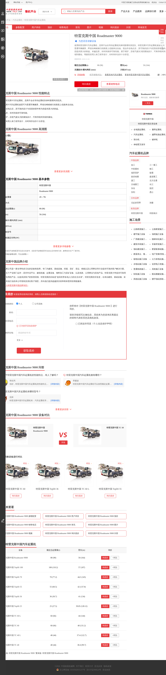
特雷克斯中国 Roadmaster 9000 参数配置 (19, 516)
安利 (133, 192)
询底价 (105, 558)
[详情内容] (55, 384)
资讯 (77, 27)
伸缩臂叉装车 (139, 145)
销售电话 (63, 27)
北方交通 (153, 181)
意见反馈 (98, 666)
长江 (151, 184)
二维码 (163, 75)
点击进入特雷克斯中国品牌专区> (14, 285)
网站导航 (17, 2)
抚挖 (151, 188)
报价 (50, 27)
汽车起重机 (17, 20)
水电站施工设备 (140, 264)
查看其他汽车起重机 (113, 75)
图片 (89, 27)
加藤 (151, 203)
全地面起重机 (139, 130)
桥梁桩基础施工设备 (159, 249)
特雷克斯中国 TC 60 (15, 489)
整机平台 (30, 11)
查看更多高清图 (62, 171)
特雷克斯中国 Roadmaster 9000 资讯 (60, 525)
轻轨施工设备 (139, 274)
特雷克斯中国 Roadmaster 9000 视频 (17, 533)
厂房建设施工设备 (140, 239)
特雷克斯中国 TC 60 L (78, 489)
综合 (6, 27)
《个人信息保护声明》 (102, 323)
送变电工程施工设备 (159, 264)
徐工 (133, 165)
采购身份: (9, 304)
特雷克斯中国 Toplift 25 (12, 606)
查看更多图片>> (60, 79)
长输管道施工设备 (159, 244)
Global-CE (162, 2)
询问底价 (114, 27)
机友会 (154, 2)
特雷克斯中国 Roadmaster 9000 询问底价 (62, 533)
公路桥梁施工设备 (140, 229)
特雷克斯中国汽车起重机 (35, 20)
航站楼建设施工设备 (159, 274)
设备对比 (162, 31)
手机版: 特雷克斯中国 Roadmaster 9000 (18, 653)
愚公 (151, 192)
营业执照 (106, 670)
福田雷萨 (135, 173)
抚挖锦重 (135, 177)
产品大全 (125, 11)
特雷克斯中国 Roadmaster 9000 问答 (103, 533)
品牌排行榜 (150, 11)
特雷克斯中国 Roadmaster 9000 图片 (103, 525)
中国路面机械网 (11, 11)
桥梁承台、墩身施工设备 (140, 254)
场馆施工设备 (158, 234)
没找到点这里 (162, 40)
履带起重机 (157, 130)
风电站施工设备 (140, 279)
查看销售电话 (113, 84)
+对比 (114, 558)
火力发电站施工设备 (159, 259)
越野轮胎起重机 (158, 135)
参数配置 (20, 27)
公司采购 (37, 304)
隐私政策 (107, 666)
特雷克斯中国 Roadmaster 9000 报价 (103, 516)
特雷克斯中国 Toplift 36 (47, 489)
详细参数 (81, 75)
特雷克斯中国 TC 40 (10, 645)
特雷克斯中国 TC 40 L (11, 635)
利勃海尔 (153, 213)
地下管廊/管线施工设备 (159, 254)
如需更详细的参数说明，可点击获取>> (14, 254)
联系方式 (89, 666)
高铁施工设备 (158, 269)
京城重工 (135, 184)
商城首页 (142, 27)
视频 (101, 27)
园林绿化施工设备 (159, 239)
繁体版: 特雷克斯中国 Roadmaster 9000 (52, 653)
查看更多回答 (62, 409)
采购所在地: (8, 333)
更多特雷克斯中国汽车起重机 (137, 75)
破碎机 (155, 140)
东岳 (133, 188)
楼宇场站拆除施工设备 (159, 279)
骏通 (151, 173)
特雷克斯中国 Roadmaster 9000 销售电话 (19, 525)
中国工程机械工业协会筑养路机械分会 (135, 2)
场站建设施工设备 (140, 249)
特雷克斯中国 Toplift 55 (110, 489)
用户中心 (29, 2)
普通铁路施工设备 (140, 269)
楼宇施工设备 (139, 234)
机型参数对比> (96, 75)
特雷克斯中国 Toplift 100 (12, 567)
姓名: (11, 312)
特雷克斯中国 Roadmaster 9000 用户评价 (62, 516)
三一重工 (153, 165)
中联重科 (135, 169)
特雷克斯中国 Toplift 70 (12, 577)
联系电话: (9, 321)
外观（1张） (6, 135)
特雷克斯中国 (148, 119)
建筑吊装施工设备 (140, 244)
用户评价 (36, 27)
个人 (19, 304)
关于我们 (80, 666)
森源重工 (153, 177)
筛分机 (136, 140)
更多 (161, 11)
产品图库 (137, 11)
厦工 (133, 181)
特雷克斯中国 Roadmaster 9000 (15, 558)
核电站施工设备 (140, 259)
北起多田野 (136, 203)
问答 (128, 27)
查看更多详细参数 (62, 246)
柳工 (151, 169)
